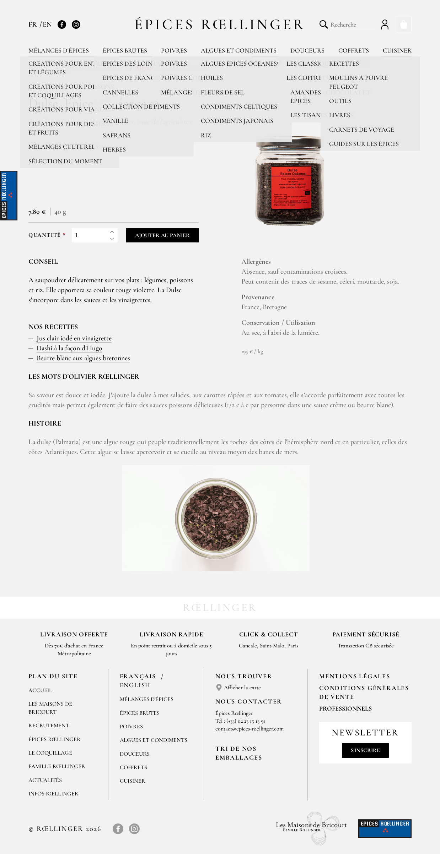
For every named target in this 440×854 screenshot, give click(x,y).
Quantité (44, 235)
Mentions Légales (354, 676)
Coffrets (353, 50)
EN (47, 24)
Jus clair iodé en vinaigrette (74, 338)
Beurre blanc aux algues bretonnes (83, 358)
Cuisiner (397, 50)
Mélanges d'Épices (146, 699)
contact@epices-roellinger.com (249, 728)
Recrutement (48, 725)
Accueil (40, 690)
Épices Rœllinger (220, 24)
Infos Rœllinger (53, 793)
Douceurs (307, 50)
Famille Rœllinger (56, 766)
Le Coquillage (50, 752)
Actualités (45, 780)
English (135, 685)
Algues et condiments (239, 50)
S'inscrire (365, 750)
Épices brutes (125, 50)
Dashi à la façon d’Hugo (69, 348)
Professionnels (345, 708)
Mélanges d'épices (58, 50)
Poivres (174, 50)
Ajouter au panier (162, 235)
